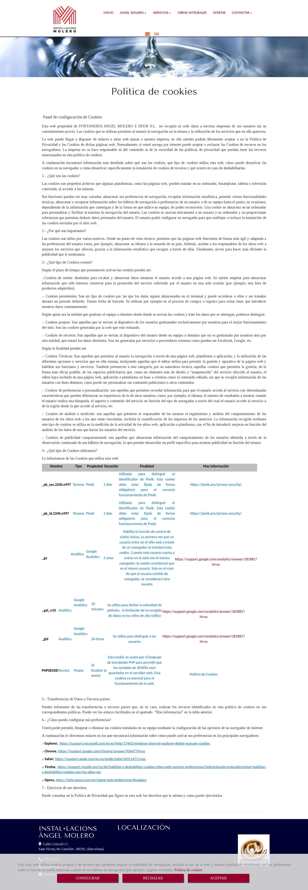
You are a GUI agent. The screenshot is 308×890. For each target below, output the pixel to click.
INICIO (108, 12)
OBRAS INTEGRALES (192, 12)
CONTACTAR (242, 12)
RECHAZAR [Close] (153, 878)
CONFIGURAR (88, 878)
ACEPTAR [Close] (218, 878)
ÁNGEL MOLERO (133, 12)
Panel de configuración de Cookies (72, 110)
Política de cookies (188, 870)
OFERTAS (219, 12)
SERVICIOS (162, 12)
